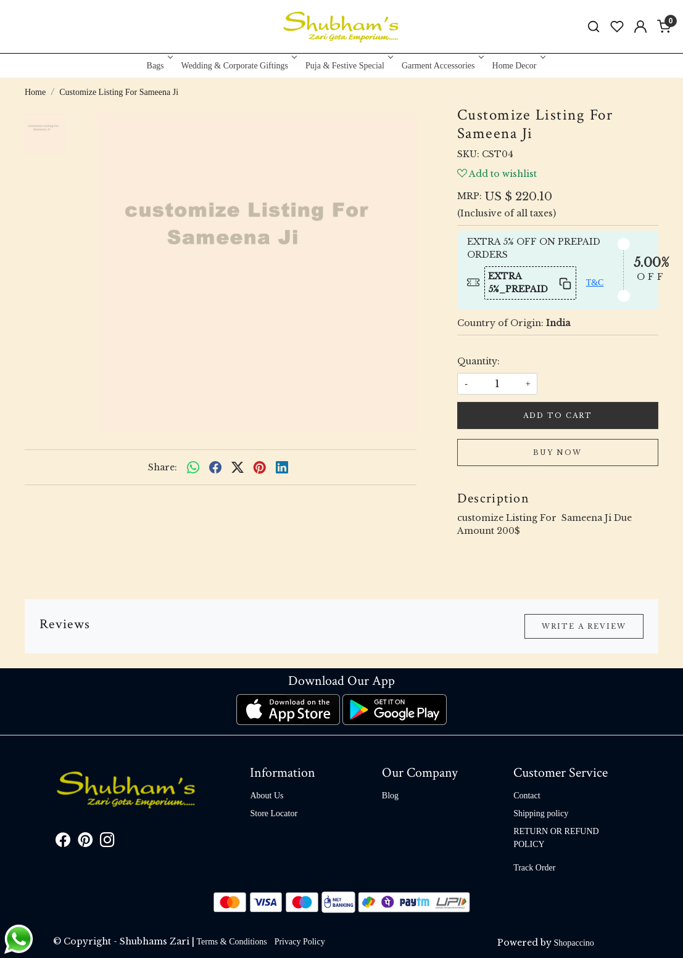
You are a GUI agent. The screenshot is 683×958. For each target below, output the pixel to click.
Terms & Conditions (232, 941)
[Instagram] (107, 842)
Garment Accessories (442, 65)
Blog (390, 795)
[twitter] (237, 467)
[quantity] (497, 384)
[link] (593, 27)
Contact (526, 795)
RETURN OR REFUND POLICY (555, 838)
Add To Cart (557, 415)
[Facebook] (63, 842)
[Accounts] (640, 26)
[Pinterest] (85, 842)
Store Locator (273, 813)
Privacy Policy (300, 941)
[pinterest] (260, 467)
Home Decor (518, 65)
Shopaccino (574, 943)
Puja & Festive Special (348, 65)
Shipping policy (540, 813)
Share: (162, 467)
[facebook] (215, 467)
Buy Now (557, 452)
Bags (159, 65)
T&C (595, 282)
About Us (266, 795)
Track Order (534, 867)
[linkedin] (282, 467)
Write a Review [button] (584, 626)
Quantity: (478, 361)
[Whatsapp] (193, 467)
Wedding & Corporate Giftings (238, 65)
